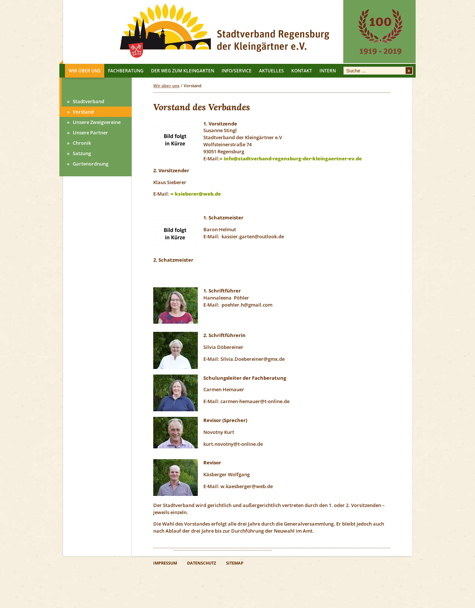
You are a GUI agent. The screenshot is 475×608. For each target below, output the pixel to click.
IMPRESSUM (165, 563)
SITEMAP (234, 563)
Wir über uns (166, 85)
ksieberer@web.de (198, 193)
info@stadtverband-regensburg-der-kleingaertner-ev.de (293, 158)
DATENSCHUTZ (201, 563)
